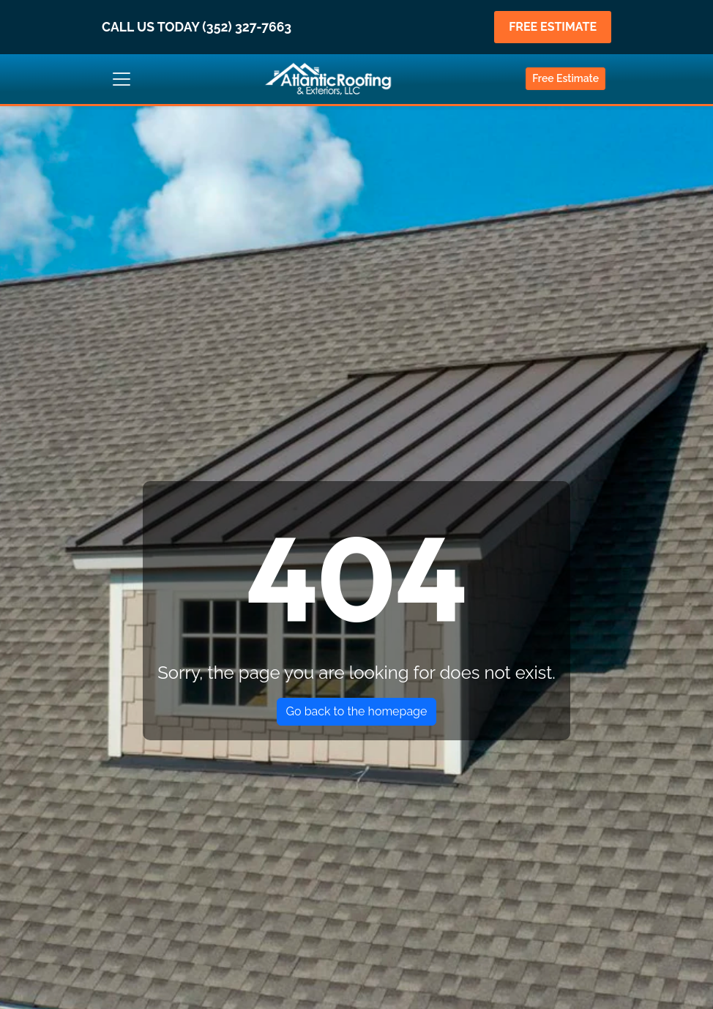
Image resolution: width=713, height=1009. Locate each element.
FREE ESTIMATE (553, 27)
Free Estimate (565, 78)
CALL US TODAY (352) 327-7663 (196, 26)
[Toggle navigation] (121, 79)
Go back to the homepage (357, 711)
